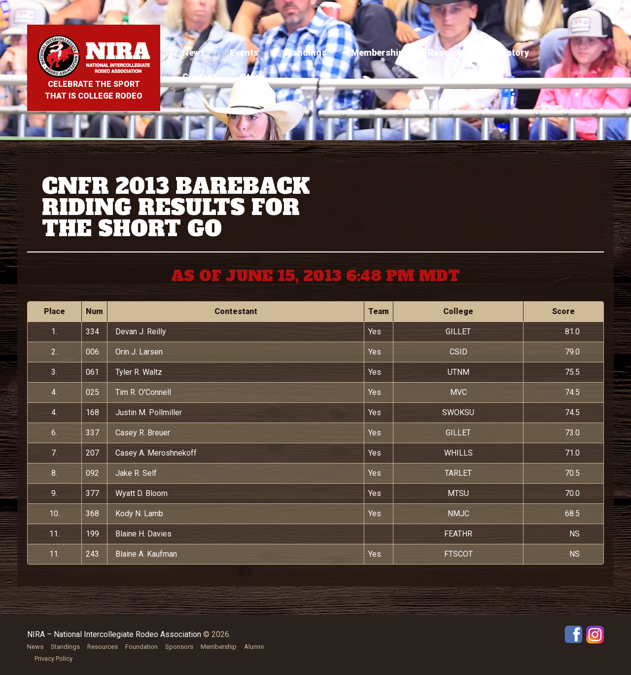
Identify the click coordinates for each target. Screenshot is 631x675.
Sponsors (179, 646)
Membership (377, 52)
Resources (450, 52)
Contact (199, 76)
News (193, 52)
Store (252, 76)
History (513, 52)
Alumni (254, 646)
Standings (304, 52)
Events (244, 52)
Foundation (141, 646)
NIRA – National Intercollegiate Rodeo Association (114, 634)
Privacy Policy (53, 658)
